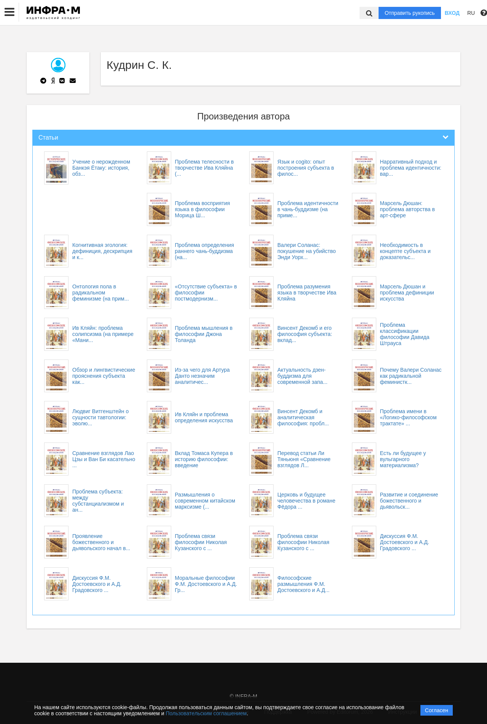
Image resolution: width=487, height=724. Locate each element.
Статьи (48, 137)
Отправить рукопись (410, 13)
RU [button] (471, 13)
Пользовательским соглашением (206, 713)
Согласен (436, 710)
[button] (9, 12)
